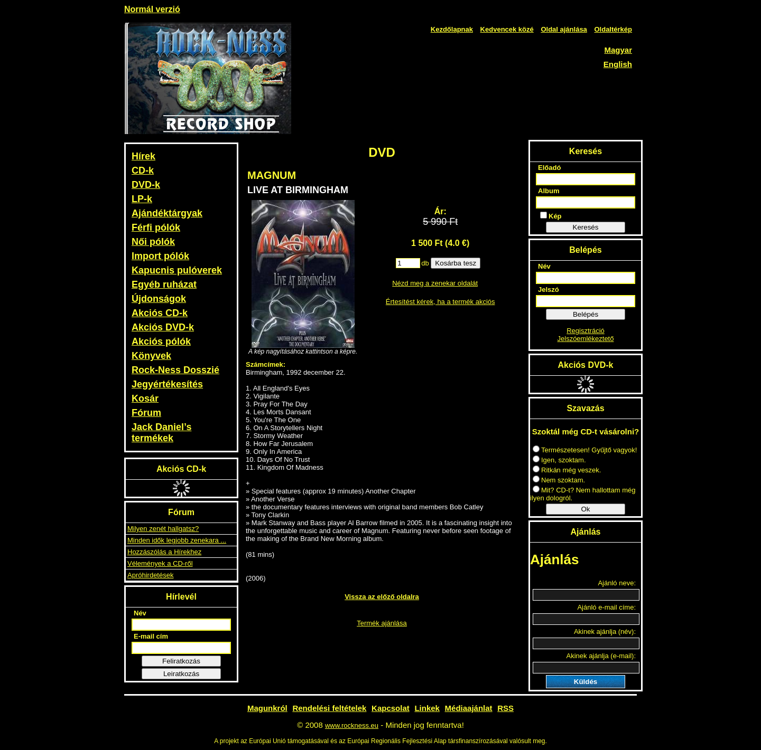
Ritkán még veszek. (567, 470)
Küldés (585, 682)
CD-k (143, 170)
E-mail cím (151, 636)
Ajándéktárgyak (167, 213)
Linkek (427, 708)
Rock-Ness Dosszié (175, 370)
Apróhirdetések (150, 575)
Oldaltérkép (613, 29)
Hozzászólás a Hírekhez (164, 552)
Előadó (549, 168)
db (425, 263)
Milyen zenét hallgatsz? (163, 529)
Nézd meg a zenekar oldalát (435, 283)
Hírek (143, 156)
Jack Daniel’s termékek (161, 432)
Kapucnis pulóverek (177, 270)
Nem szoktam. (559, 480)
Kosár (145, 398)
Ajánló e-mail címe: (606, 607)
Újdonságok (159, 298)
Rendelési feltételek (329, 708)
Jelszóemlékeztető (586, 339)
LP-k (142, 199)
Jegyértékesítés (167, 384)
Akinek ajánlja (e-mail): (601, 656)
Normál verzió (152, 9)
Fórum (146, 412)
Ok (585, 509)
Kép (551, 216)
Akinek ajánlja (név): (605, 631)
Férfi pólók (156, 227)
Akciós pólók (161, 341)
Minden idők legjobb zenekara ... (176, 540)
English (618, 64)
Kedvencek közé (507, 29)
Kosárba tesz (455, 263)
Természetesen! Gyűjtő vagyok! (585, 450)
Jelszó (548, 289)
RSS (505, 708)
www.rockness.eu (351, 725)
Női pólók (153, 241)
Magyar (618, 49)
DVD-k (146, 184)
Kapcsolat (391, 708)
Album (548, 191)
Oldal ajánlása (564, 29)
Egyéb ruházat (164, 284)
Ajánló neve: (617, 583)
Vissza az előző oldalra (382, 597)
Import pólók (160, 256)
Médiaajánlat (469, 708)
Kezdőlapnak (452, 29)
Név (140, 613)
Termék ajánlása (382, 623)
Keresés (586, 227)
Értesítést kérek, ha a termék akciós (440, 302)
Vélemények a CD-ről (160, 563)
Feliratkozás (181, 661)
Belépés (585, 314)
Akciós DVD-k (163, 327)
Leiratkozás (181, 674)
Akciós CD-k (160, 313)
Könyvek (151, 355)
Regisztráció (586, 331)
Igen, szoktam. (559, 460)
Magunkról (267, 708)
